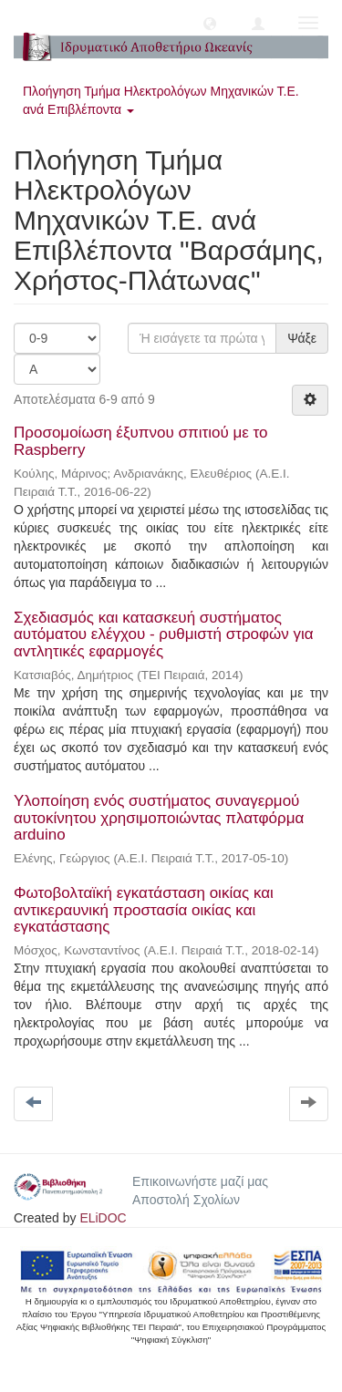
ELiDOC (102, 1218)
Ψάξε (301, 338)
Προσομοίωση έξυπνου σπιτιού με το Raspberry (141, 441)
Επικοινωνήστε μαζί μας (200, 1181)
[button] (209, 22)
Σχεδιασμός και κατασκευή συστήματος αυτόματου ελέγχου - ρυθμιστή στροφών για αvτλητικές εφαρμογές (164, 634)
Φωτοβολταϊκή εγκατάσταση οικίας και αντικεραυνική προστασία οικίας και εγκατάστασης (144, 909)
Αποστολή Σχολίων (186, 1199)
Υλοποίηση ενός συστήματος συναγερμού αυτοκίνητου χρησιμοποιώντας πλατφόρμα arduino (159, 817)
